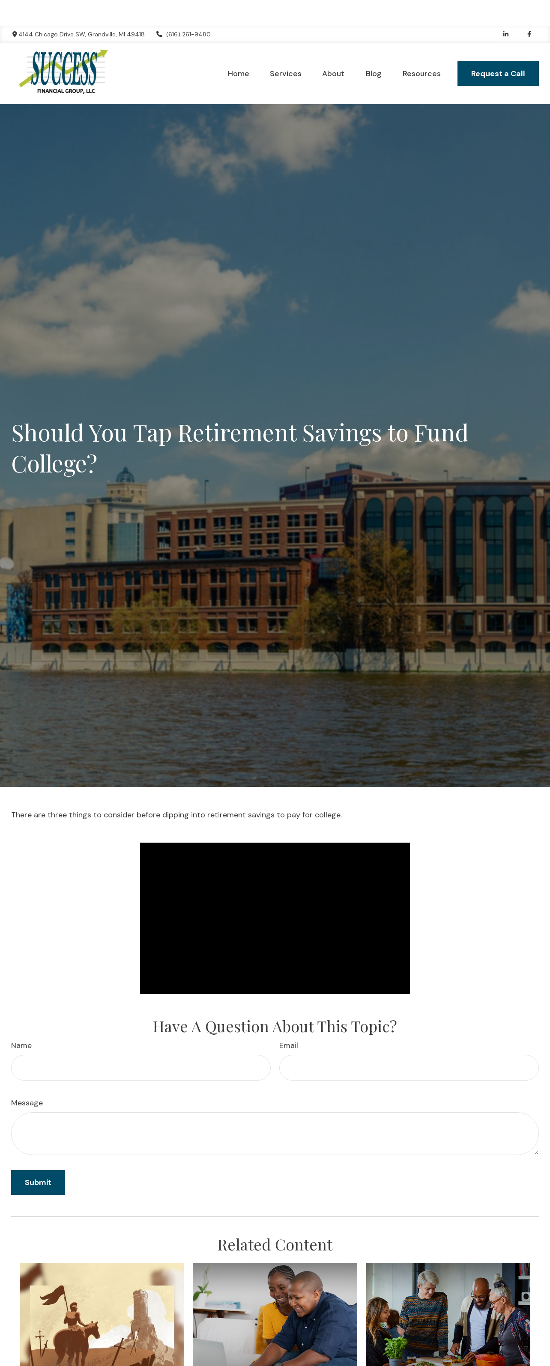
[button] (238, 48)
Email (288, 1020)
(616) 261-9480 (183, 8)
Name (21, 1020)
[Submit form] (38, 1156)
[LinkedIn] (505, 8)
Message (27, 1077)
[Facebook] (529, 8)
